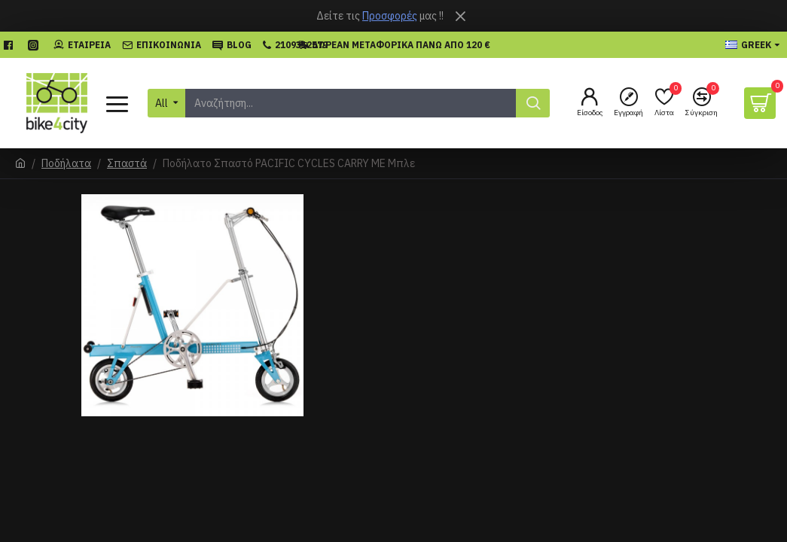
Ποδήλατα (66, 163)
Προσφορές (389, 16)
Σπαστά (127, 163)
